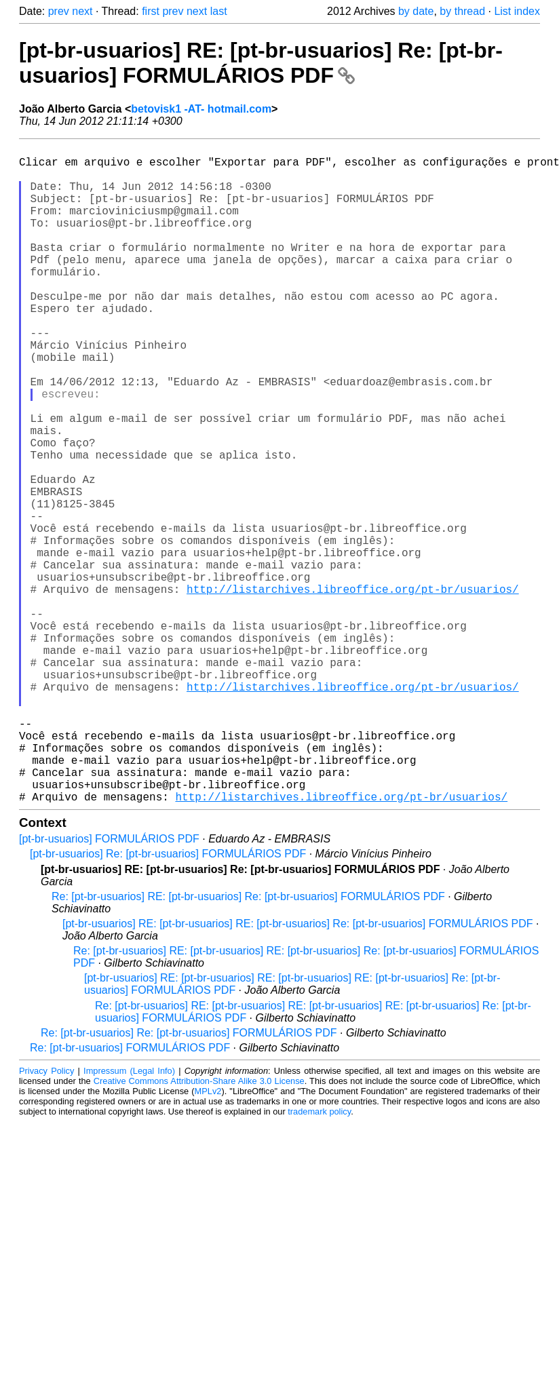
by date (415, 11)
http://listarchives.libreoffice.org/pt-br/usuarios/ (353, 689)
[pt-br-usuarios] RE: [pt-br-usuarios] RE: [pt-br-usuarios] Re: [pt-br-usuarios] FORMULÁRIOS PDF (297, 1070)
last (218, 11)
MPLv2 (208, 1238)
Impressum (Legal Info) (129, 1217)
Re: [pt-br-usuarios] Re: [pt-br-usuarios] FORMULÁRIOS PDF (189, 1179)
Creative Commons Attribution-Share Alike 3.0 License (199, 1227)
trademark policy (319, 1258)
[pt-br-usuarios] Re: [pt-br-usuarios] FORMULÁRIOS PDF (168, 1000)
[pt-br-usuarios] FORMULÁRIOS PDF (109, 985)
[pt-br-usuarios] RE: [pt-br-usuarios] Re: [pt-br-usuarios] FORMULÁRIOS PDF (261, 63)
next (82, 11)
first (150, 11)
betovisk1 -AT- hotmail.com (201, 109)
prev (58, 11)
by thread (462, 11)
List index (517, 11)
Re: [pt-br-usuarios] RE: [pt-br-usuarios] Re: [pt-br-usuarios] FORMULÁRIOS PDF (248, 1043)
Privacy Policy (46, 1217)
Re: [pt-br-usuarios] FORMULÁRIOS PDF (130, 1194)
